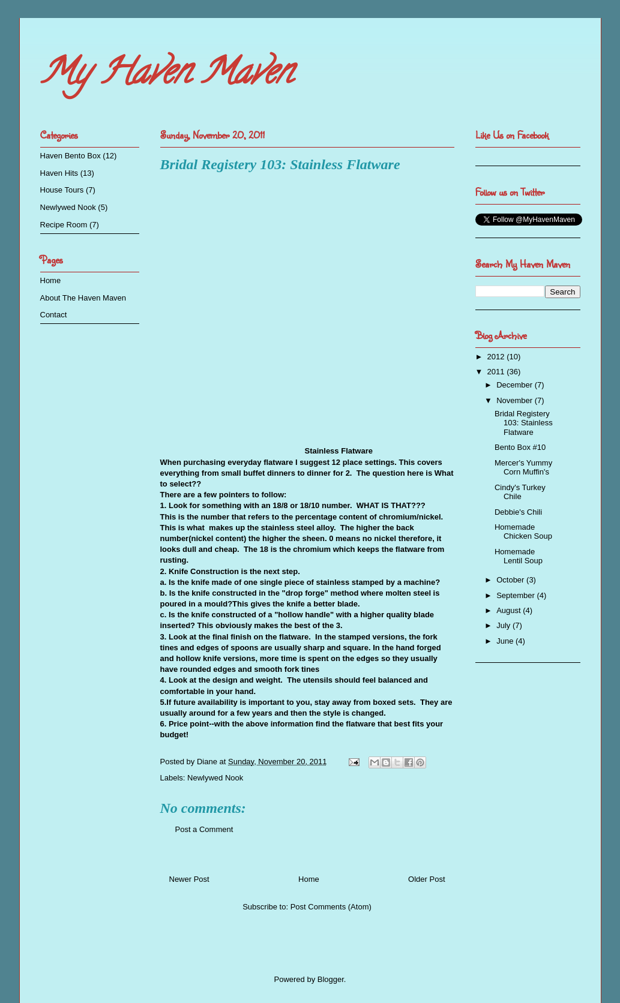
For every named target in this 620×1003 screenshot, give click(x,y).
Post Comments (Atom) (331, 906)
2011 (497, 371)
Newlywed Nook (215, 777)
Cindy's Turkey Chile (520, 492)
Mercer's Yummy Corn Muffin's (523, 467)
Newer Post (189, 879)
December (515, 384)
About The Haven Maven (83, 297)
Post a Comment (204, 829)
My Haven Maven (166, 75)
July (504, 625)
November (515, 400)
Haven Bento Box (70, 155)
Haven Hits (59, 173)
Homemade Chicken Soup (523, 531)
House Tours (62, 189)
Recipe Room (64, 224)
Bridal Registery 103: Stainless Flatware (524, 423)
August (509, 610)
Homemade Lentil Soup (519, 556)
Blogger (331, 979)
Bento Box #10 (520, 447)
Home (308, 879)
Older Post (426, 879)
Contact (53, 314)
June (506, 640)
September (516, 595)
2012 (497, 356)
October (511, 579)
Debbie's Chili (518, 511)
